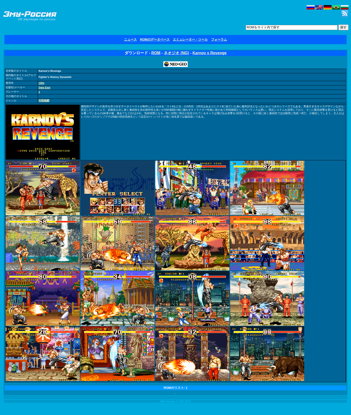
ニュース (130, 39)
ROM (155, 53)
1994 (41, 83)
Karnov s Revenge (210, 53)
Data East (44, 87)
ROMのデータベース (155, 39)
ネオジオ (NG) (176, 53)
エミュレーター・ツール (190, 39)
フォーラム (219, 39)
